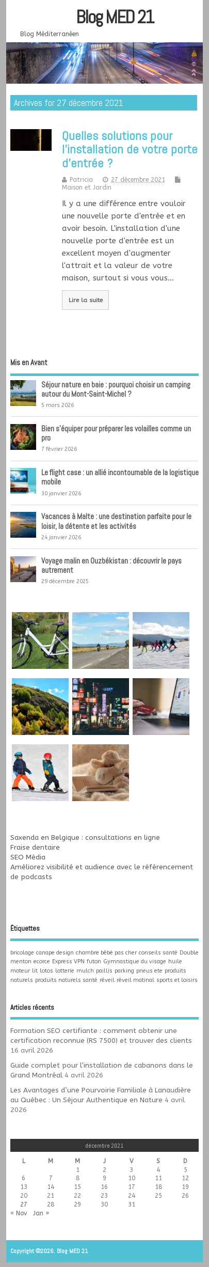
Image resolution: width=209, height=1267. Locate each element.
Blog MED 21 (114, 17)
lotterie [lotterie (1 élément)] (64, 970)
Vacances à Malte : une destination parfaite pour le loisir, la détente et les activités (116, 520)
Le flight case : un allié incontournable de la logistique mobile (120, 477)
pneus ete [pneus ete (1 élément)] (149, 970)
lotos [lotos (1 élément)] (46, 970)
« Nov (18, 1213)
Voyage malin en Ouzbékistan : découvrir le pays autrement (111, 565)
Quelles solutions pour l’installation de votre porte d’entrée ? (130, 149)
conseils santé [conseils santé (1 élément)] (158, 952)
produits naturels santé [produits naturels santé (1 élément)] (66, 980)
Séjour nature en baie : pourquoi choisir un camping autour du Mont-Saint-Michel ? (115, 389)
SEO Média (27, 857)
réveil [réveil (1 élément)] (107, 980)
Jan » (41, 1213)
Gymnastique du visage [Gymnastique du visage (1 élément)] (134, 961)
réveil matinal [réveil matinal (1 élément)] (135, 980)
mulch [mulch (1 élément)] (85, 970)
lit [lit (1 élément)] (35, 970)
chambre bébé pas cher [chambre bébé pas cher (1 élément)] (106, 952)
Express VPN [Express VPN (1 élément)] (68, 961)
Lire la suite (86, 300)
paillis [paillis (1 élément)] (104, 970)
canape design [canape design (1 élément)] (55, 952)
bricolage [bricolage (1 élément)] (22, 952)
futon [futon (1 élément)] (94, 961)
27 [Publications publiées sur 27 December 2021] (23, 1204)
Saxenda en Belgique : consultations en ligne (85, 838)
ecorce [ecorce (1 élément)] (42, 961)
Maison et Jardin (86, 187)
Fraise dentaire (35, 847)
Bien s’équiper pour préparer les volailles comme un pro (116, 433)
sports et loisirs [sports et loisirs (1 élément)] (177, 980)
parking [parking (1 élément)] (124, 970)
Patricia (81, 179)
